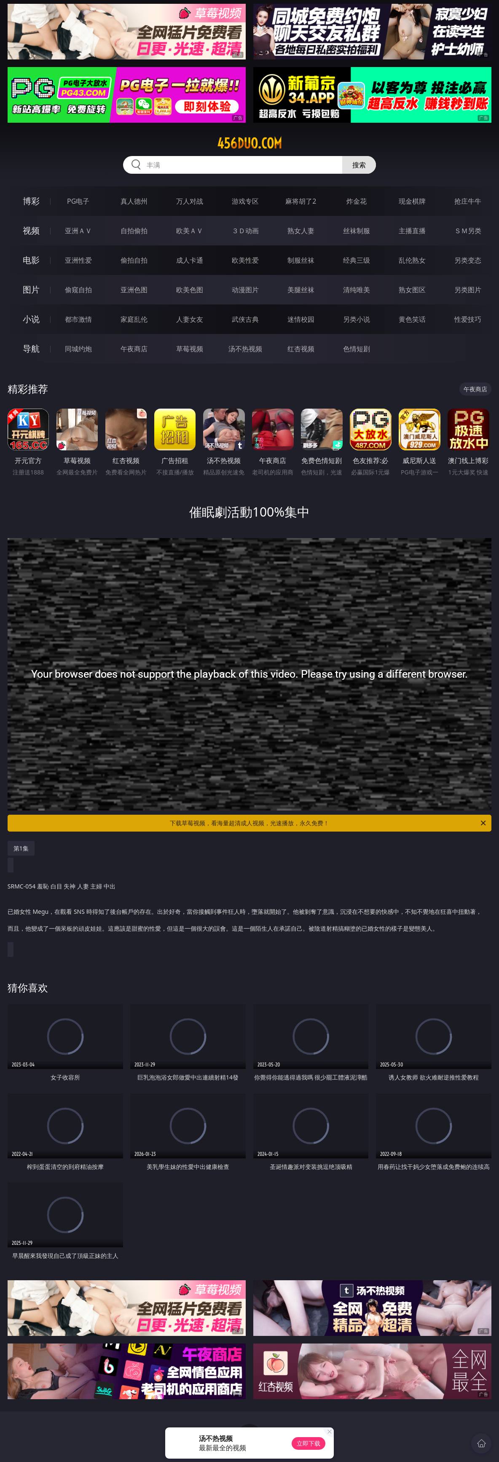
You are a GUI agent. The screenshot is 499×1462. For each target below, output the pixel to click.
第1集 (21, 848)
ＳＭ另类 (467, 230)
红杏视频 (300, 348)
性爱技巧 (467, 319)
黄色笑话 (412, 319)
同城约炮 (78, 348)
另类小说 (356, 319)
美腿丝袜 (300, 289)
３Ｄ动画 (245, 230)
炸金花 (356, 201)
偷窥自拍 (78, 289)
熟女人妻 (300, 230)
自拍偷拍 (134, 230)
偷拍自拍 (134, 260)
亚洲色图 (134, 289)
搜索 (359, 165)
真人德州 (134, 201)
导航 (31, 348)
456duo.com (249, 143)
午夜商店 (134, 348)
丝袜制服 (356, 230)
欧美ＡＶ (189, 230)
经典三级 (356, 260)
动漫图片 (245, 289)
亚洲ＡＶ (78, 230)
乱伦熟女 (412, 260)
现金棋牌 (412, 201)
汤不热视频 (245, 348)
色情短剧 (356, 348)
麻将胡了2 (300, 201)
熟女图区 (412, 289)
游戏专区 (245, 201)
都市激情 (78, 319)
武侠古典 (245, 319)
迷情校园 (300, 319)
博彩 (31, 201)
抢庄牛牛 (467, 201)
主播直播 (412, 230)
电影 (31, 260)
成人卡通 (189, 260)
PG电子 (78, 201)
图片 (31, 289)
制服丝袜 (300, 260)
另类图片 (467, 289)
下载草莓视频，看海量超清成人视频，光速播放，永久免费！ (328, 823)
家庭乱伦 (134, 319)
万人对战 (189, 201)
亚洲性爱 (78, 260)
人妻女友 (189, 319)
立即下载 (308, 1443)
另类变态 (467, 260)
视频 (31, 230)
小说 (31, 319)
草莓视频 (189, 348)
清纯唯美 (356, 289)
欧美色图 (189, 289)
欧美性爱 (245, 260)
